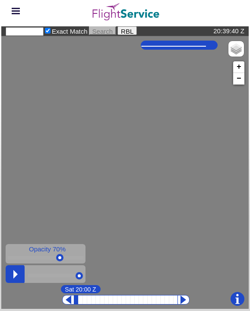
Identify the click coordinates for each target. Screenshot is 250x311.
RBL (127, 30)
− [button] (239, 78)
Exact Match (70, 31)
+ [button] (239, 67)
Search (103, 30)
